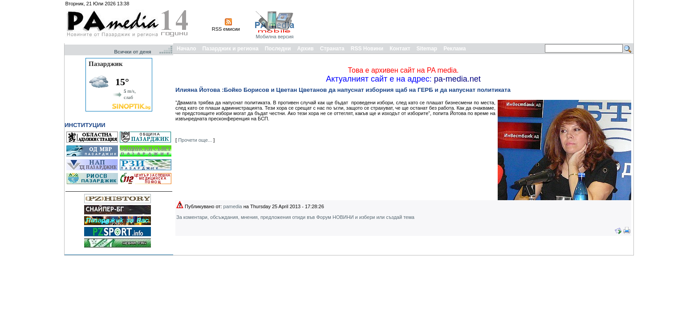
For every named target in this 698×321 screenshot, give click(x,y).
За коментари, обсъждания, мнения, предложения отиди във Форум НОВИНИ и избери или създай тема (295, 217)
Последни (278, 48)
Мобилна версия (274, 36)
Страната (332, 48)
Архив (305, 48)
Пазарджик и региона (230, 48)
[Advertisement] (470, 21)
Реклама (454, 48)
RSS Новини (367, 48)
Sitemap (427, 48)
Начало (186, 48)
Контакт (400, 48)
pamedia (232, 206)
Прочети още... (195, 140)
